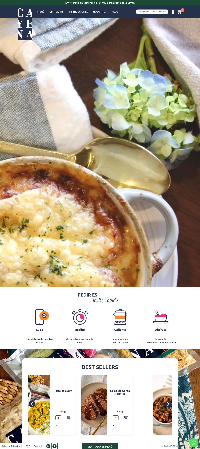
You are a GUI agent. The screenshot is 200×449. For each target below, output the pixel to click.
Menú (40, 11)
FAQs (115, 11)
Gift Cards (56, 11)
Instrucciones (78, 11)
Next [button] (168, 403)
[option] (100, 3)
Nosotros (100, 11)
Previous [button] (32, 403)
